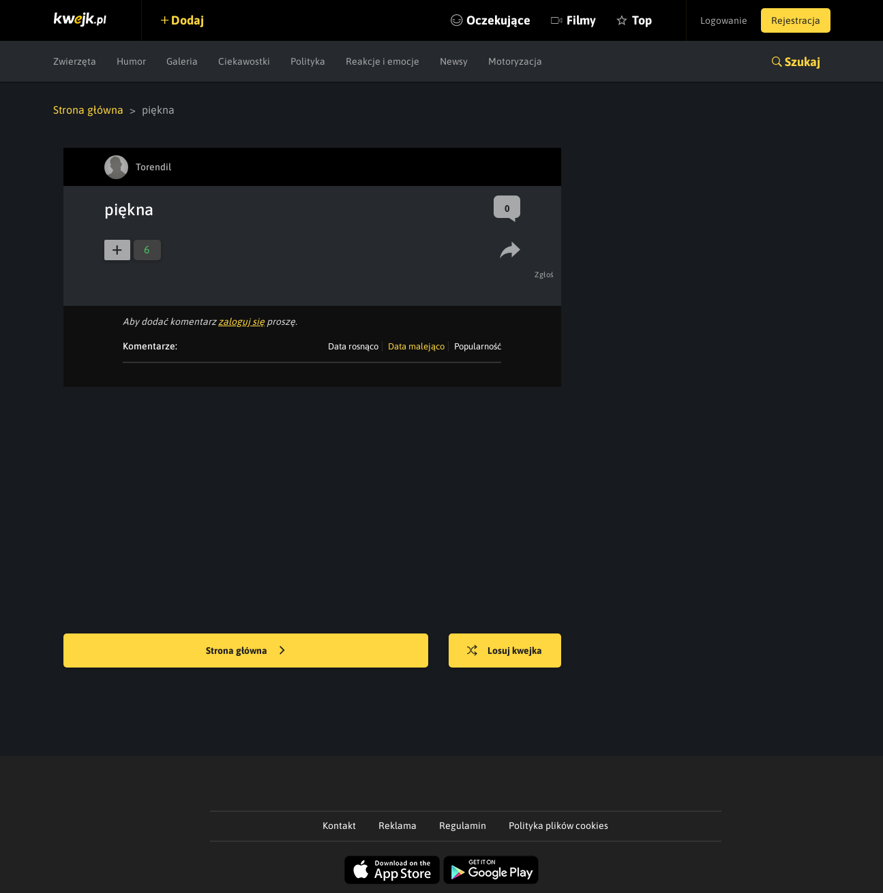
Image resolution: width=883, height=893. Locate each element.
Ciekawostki (244, 61)
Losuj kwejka (504, 651)
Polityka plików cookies (558, 825)
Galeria (182, 61)
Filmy (581, 20)
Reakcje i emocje (382, 61)
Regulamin (462, 825)
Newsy (454, 61)
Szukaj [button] (802, 61)
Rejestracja (795, 20)
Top (642, 20)
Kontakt (339, 825)
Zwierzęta (74, 61)
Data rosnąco (353, 346)
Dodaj (187, 20)
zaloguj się (241, 321)
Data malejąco (416, 346)
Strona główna (88, 110)
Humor (131, 61)
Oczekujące (498, 20)
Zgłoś (544, 274)
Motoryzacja (515, 61)
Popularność (477, 346)
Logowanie (723, 20)
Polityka (307, 61)
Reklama (397, 825)
